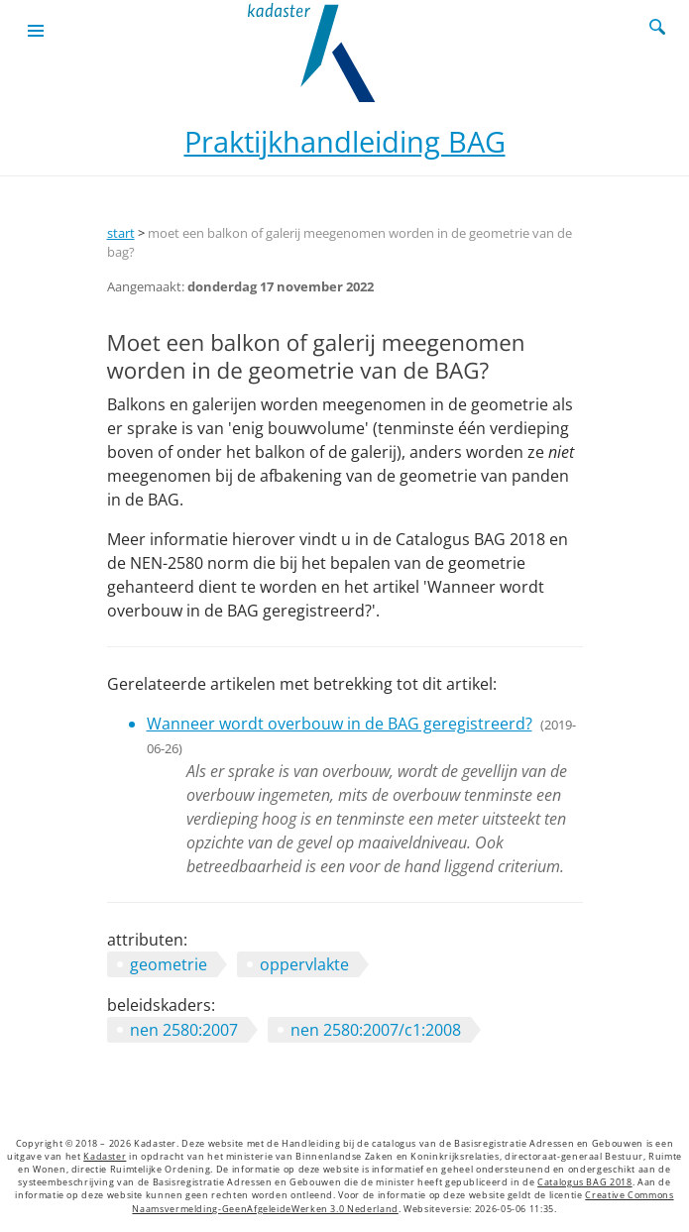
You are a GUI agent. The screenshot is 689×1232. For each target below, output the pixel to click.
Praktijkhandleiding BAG (345, 141)
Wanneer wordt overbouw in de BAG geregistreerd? (339, 723)
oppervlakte (304, 964)
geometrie (168, 964)
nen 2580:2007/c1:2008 (375, 1030)
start (121, 233)
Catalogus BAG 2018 (584, 1182)
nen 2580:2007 (184, 1030)
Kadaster (104, 1157)
